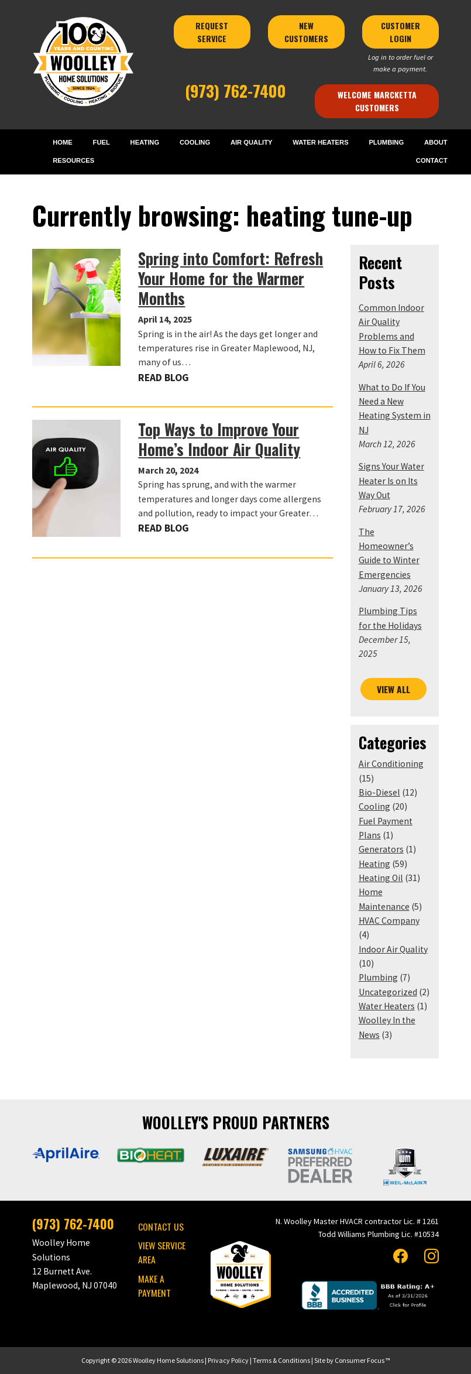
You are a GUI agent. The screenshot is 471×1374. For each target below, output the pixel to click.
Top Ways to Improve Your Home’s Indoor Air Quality (219, 439)
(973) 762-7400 (235, 90)
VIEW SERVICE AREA (161, 1252)
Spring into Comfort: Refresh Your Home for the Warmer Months (230, 278)
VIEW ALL (393, 689)
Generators (381, 849)
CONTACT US (161, 1226)
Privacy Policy (228, 1360)
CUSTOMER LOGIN (401, 31)
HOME (63, 142)
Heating (374, 863)
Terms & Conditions (281, 1360)
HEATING (145, 142)
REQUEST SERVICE (213, 31)
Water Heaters (387, 1006)
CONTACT (432, 160)
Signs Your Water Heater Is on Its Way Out (391, 481)
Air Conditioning (391, 763)
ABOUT (436, 142)
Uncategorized (388, 992)
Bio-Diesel (379, 792)
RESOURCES (73, 160)
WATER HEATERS (320, 142)
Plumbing (378, 977)
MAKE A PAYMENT (154, 1286)
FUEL (101, 142)
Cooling (374, 806)
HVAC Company (389, 920)
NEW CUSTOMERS (307, 31)
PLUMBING (386, 142)
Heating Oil (381, 877)
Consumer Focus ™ (362, 1360)
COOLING (195, 142)
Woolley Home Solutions (168, 1360)
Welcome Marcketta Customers (378, 101)
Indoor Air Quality (393, 949)
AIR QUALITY (252, 142)
